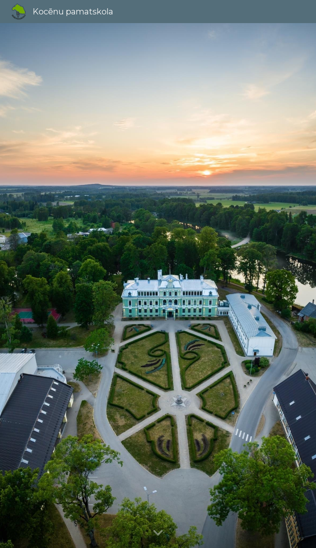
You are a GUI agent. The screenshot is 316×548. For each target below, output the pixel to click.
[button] (158, 533)
